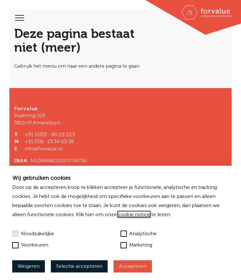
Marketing (136, 245)
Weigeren (29, 266)
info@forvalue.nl (43, 149)
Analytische (138, 234)
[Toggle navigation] (19, 18)
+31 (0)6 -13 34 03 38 (49, 141)
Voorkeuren (30, 245)
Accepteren (133, 266)
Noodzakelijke (33, 234)
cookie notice (134, 214)
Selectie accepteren (79, 266)
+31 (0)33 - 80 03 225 (50, 134)
